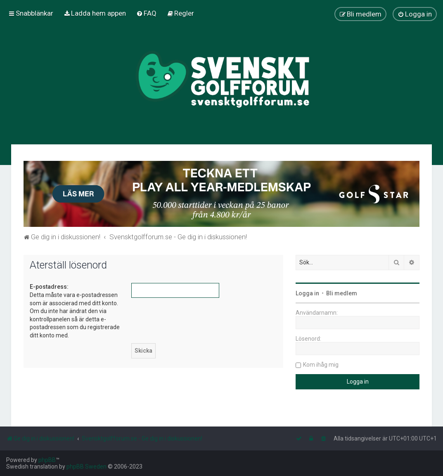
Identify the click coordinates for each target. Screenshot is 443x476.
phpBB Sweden (86, 466)
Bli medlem (341, 293)
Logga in (307, 293)
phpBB (47, 460)
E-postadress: (49, 286)
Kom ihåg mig (321, 364)
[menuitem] (95, 13)
